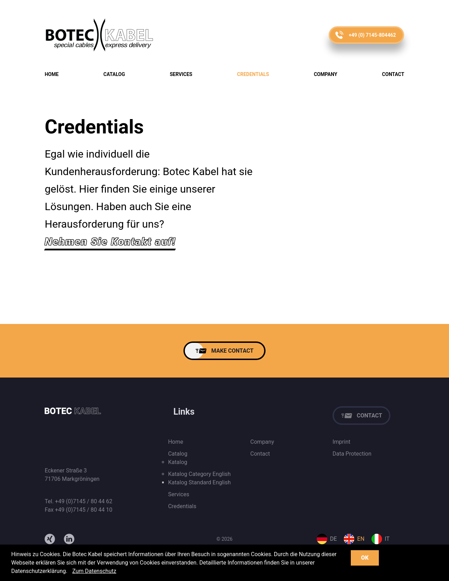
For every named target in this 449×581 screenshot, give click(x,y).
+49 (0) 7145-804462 (372, 35)
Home (52, 74)
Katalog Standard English (199, 482)
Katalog (177, 462)
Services (181, 74)
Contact (393, 74)
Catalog (114, 74)
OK (364, 557)
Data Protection (352, 453)
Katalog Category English (199, 474)
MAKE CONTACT (232, 350)
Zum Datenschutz (94, 571)
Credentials (253, 74)
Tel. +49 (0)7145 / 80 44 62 (78, 501)
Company (325, 74)
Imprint (341, 441)
